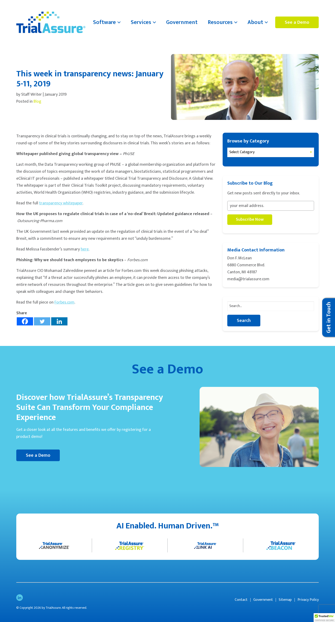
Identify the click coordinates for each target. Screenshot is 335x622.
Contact (241, 600)
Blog (37, 101)
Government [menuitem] (182, 22)
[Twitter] (42, 321)
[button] (324, 617)
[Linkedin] (59, 321)
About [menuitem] (255, 22)
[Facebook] (25, 321)
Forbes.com (64, 302)
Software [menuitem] (104, 22)
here (85, 249)
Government (263, 600)
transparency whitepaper (61, 203)
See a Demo (297, 22)
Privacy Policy (308, 600)
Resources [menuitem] (220, 22)
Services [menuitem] (141, 22)
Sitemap (285, 600)
